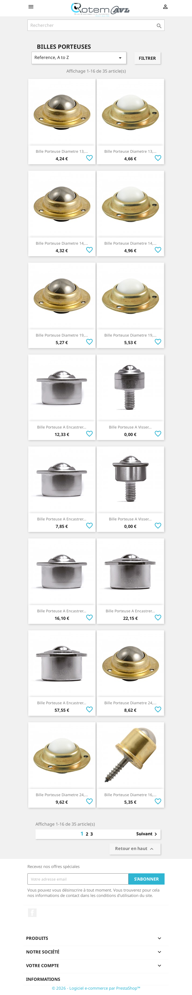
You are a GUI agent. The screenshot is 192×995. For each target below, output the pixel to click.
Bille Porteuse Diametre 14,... (62, 243)
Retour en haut (135, 849)
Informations (43, 979)
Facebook (32, 912)
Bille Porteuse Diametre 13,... (62, 151)
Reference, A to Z (78, 57)
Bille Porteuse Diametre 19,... (62, 335)
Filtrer (147, 58)
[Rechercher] (96, 25)
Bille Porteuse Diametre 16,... (130, 794)
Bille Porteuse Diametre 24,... (130, 702)
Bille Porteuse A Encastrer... (61, 427)
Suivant (147, 834)
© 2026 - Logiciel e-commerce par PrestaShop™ (96, 988)
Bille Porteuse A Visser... (130, 427)
